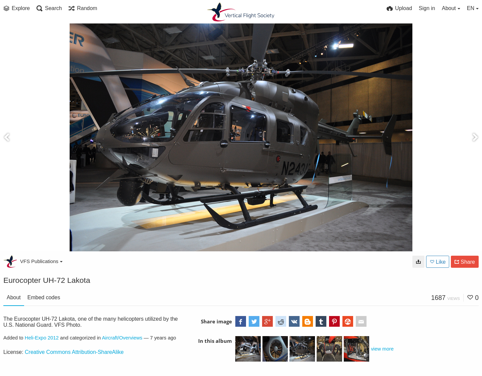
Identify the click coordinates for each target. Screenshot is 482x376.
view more (382, 349)
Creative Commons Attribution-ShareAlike (74, 352)
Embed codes (43, 297)
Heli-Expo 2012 (42, 337)
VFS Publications (41, 261)
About (14, 297)
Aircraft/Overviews (122, 337)
